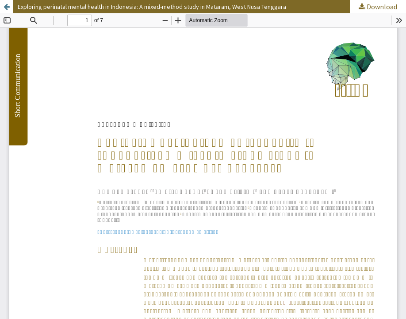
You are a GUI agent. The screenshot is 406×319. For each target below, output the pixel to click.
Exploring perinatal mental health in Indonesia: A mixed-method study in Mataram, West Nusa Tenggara (152, 7)
